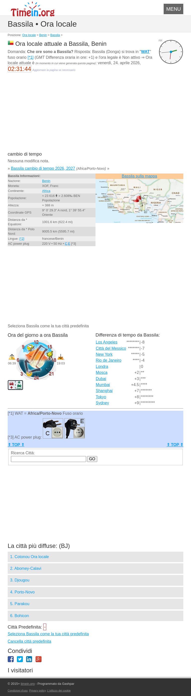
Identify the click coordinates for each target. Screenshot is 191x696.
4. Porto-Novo (22, 592)
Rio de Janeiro (108, 360)
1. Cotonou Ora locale (29, 557)
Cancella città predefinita (29, 641)
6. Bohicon (19, 616)
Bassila (55, 35)
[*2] (21, 238)
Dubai (101, 379)
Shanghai (104, 391)
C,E (67, 243)
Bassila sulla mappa (139, 176)
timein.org (28, 684)
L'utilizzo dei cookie (59, 690)
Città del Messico (111, 348)
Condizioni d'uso (18, 690)
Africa (46, 191)
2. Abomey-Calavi (25, 568)
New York (104, 354)
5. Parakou (19, 604)
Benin (43, 35)
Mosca (101, 372)
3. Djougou (19, 580)
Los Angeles (106, 342)
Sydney (102, 403)
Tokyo (101, 397)
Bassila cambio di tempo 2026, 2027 (43, 168)
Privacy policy (37, 690)
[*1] (31, 57)
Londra (102, 366)
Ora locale (29, 35)
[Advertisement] (96, 115)
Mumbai (103, 385)
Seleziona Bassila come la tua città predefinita (48, 634)
